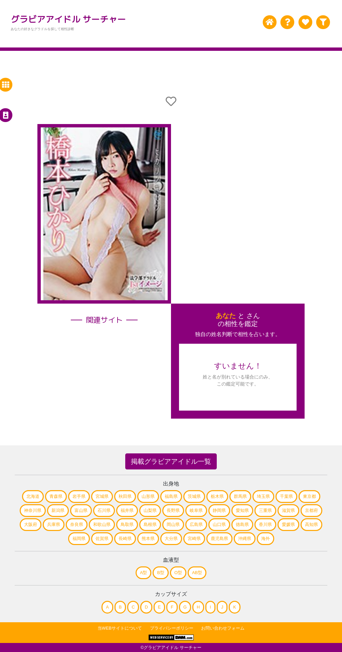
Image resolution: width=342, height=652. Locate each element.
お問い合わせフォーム (222, 628)
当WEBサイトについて (120, 628)
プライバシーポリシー (171, 628)
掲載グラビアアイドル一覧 (171, 461)
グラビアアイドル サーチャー (68, 19)
